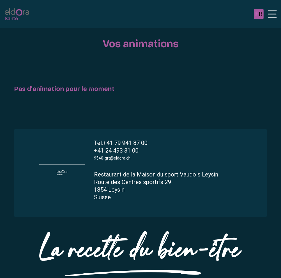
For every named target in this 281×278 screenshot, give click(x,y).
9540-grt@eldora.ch (112, 158)
